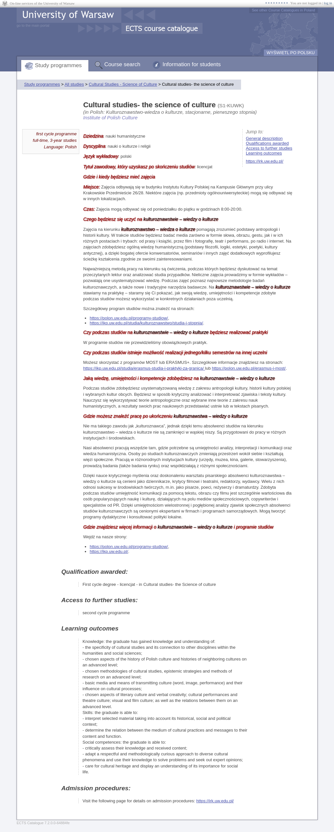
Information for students (191, 64)
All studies (74, 84)
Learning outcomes (264, 153)
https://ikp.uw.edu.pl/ (109, 551)
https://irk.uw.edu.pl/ (264, 161)
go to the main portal (33, 25)
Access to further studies (269, 148)
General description (264, 138)
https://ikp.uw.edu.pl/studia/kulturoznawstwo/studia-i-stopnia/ (146, 322)
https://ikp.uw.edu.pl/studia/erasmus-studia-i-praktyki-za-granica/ (144, 368)
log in (328, 3)
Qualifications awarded (267, 143)
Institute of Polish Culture (110, 117)
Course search (122, 64)
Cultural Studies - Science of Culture (123, 84)
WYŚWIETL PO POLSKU (290, 52)
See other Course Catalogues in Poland (283, 10)
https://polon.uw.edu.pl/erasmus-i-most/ (249, 368)
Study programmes (58, 65)
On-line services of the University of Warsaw (42, 3)
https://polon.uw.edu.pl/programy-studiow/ (129, 318)
